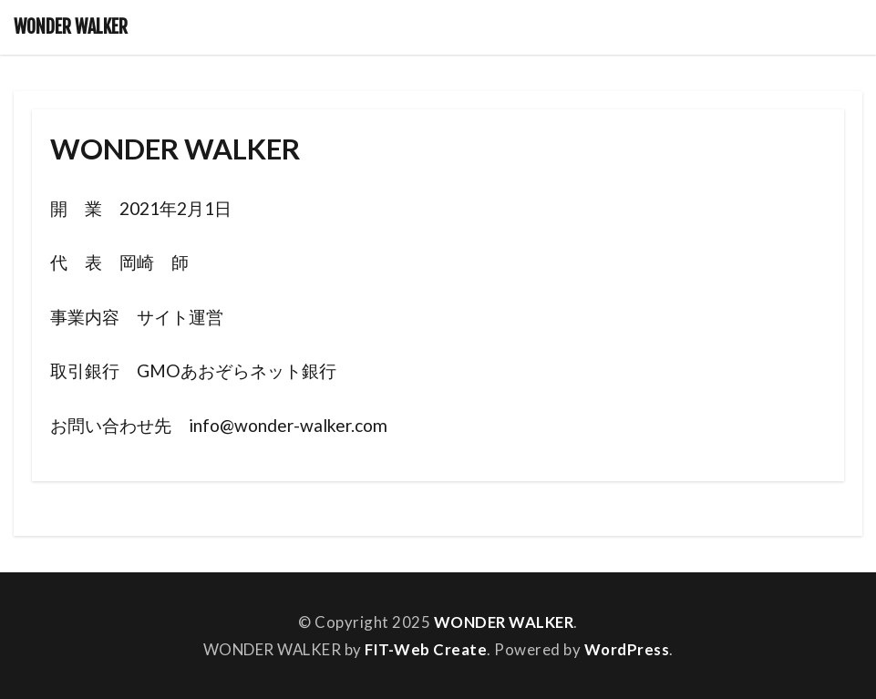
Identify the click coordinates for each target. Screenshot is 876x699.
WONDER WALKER (71, 27)
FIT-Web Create (426, 649)
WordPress (627, 649)
